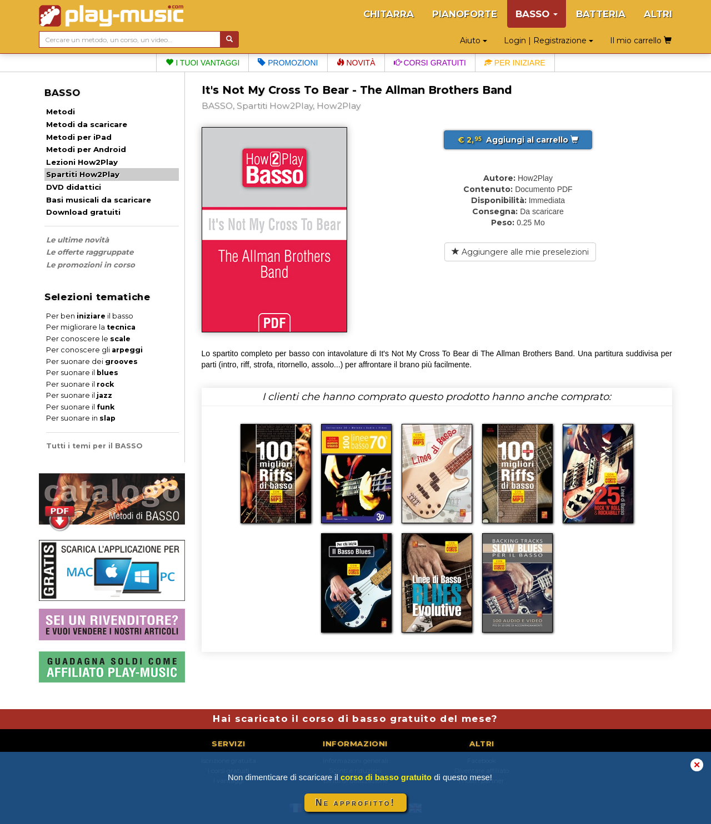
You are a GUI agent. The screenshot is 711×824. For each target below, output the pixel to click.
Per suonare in (81, 418)
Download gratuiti (83, 212)
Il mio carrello (641, 41)
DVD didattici (73, 187)
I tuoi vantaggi (202, 62)
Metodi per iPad (79, 137)
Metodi (60, 111)
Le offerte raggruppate (89, 251)
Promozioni (288, 62)
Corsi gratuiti (430, 62)
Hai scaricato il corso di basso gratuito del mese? (355, 718)
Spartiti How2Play (82, 174)
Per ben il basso (89, 316)
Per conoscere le (88, 339)
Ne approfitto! (355, 802)
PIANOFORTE (464, 13)
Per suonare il (82, 372)
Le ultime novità (77, 239)
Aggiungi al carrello (518, 140)
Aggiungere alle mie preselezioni (520, 252)
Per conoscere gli (94, 350)
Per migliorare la (91, 327)
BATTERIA (600, 13)
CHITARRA (388, 13)
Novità (356, 62)
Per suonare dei (92, 361)
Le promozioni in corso (90, 264)
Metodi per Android (86, 149)
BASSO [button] (536, 13)
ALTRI (658, 13)
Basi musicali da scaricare (98, 199)
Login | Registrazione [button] (548, 41)
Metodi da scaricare (86, 124)
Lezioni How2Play (82, 162)
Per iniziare (514, 62)
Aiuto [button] (473, 41)
